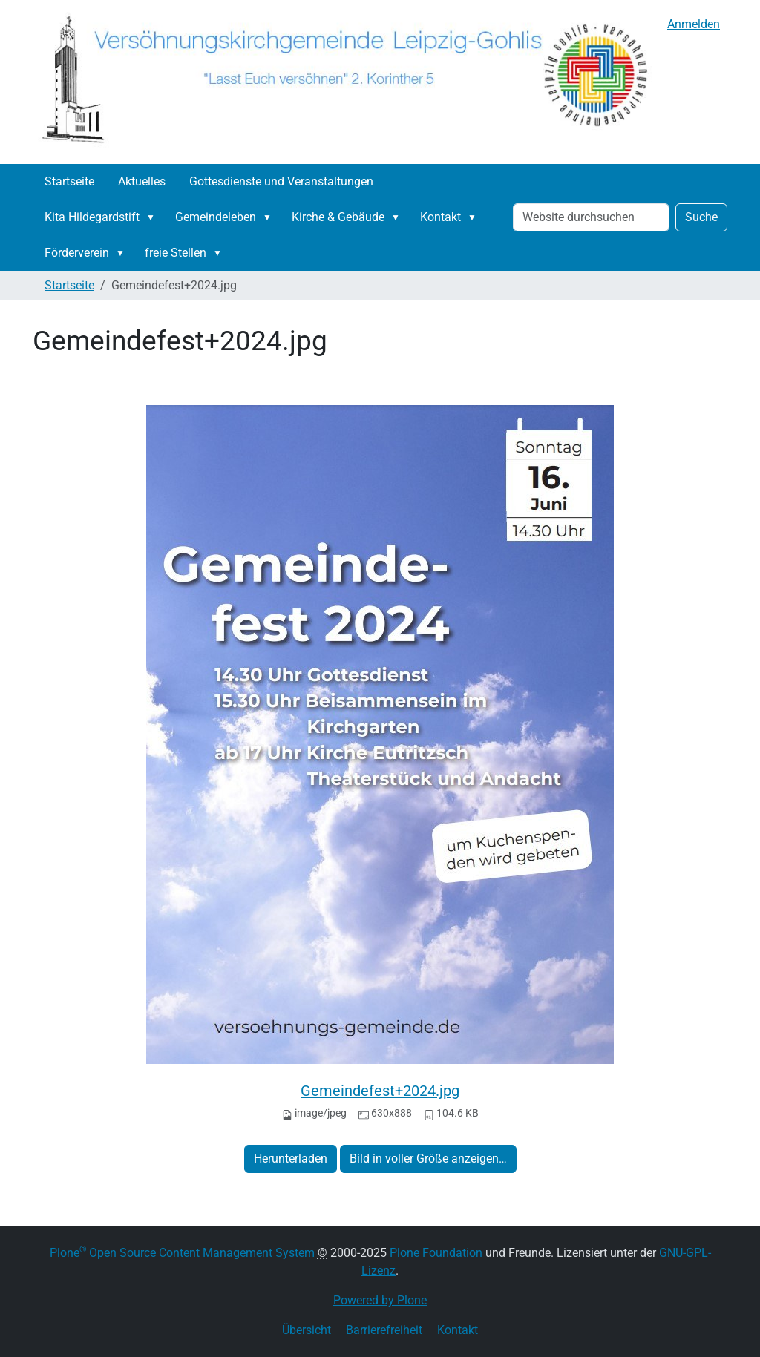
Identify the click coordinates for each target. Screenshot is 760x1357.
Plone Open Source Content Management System (182, 1253)
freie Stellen (175, 253)
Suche (701, 217)
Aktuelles (142, 181)
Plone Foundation (436, 1253)
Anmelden (693, 24)
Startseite (69, 181)
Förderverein (77, 253)
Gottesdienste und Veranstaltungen (281, 181)
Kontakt (440, 217)
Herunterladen (290, 1158)
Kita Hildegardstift (92, 217)
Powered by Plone (380, 1300)
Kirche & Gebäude (338, 217)
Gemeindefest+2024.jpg (380, 1091)
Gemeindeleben (215, 217)
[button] (153, 217)
